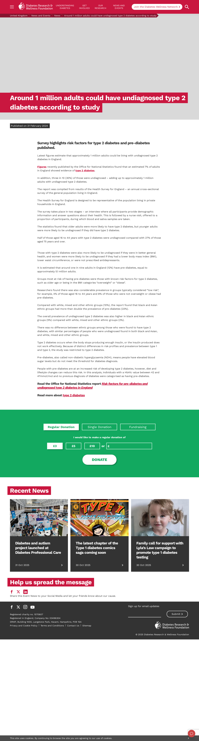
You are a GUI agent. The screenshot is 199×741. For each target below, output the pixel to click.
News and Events (119, 6)
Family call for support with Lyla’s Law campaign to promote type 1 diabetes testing (159, 670)
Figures (41, 166)
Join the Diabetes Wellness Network (156, 6)
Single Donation (99, 547)
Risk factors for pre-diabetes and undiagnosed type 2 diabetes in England (92, 506)
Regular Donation (61, 547)
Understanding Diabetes (65, 6)
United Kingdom (19, 15)
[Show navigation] (12, 7)
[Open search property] (187, 7)
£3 (55, 566)
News (57, 15)
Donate (99, 580)
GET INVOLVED (84, 6)
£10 (92, 566)
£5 (73, 566)
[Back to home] (36, 7)
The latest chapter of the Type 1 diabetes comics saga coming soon (97, 668)
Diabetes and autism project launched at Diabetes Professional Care (38, 668)
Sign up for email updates (143, 726)
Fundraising (137, 547)
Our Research (100, 6)
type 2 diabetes (85, 170)
